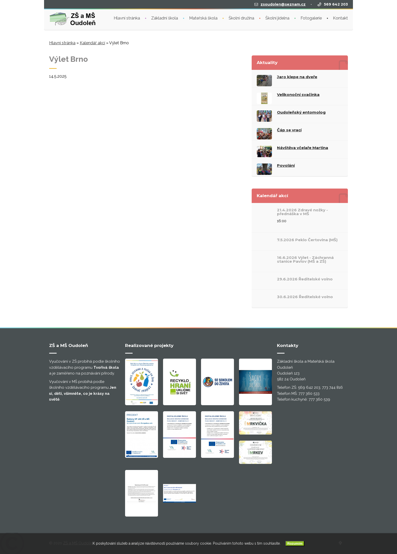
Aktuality (267, 62)
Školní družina (241, 17)
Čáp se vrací (289, 130)
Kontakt (340, 17)
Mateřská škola (203, 17)
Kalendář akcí (92, 42)
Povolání (286, 165)
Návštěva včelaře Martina (302, 147)
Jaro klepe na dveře (297, 76)
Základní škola (164, 17)
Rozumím (295, 543)
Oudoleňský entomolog (301, 112)
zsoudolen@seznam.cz (283, 4)
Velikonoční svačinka (298, 94)
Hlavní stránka (127, 17)
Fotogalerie (311, 17)
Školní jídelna (277, 17)
